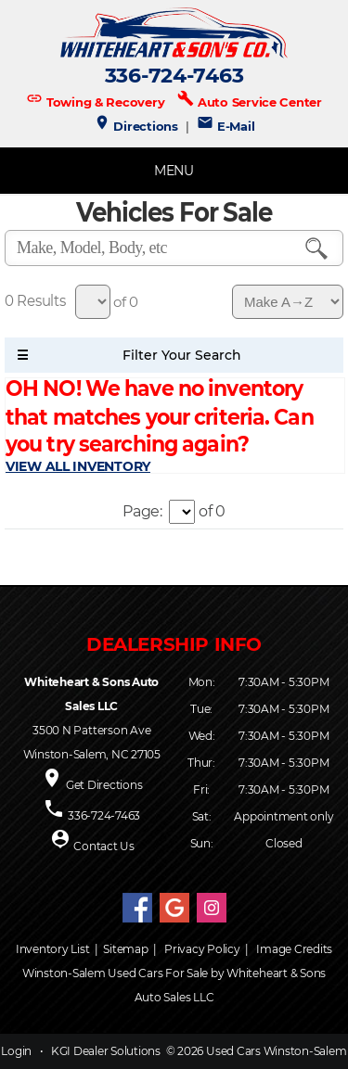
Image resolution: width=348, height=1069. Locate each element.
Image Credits (294, 949)
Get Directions (104, 785)
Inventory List (53, 949)
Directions (136, 126)
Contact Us (104, 846)
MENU (174, 170)
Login (16, 1051)
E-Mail (225, 126)
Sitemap (125, 949)
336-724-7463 (174, 75)
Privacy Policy (202, 949)
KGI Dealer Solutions (106, 1051)
